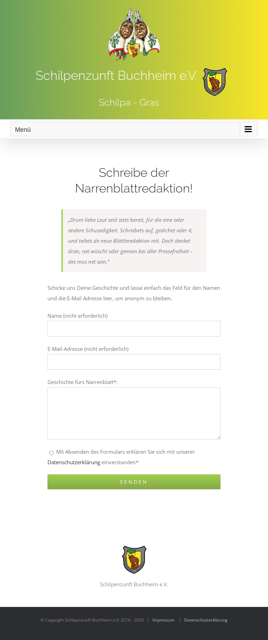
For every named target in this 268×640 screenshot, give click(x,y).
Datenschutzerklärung (73, 462)
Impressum (163, 620)
